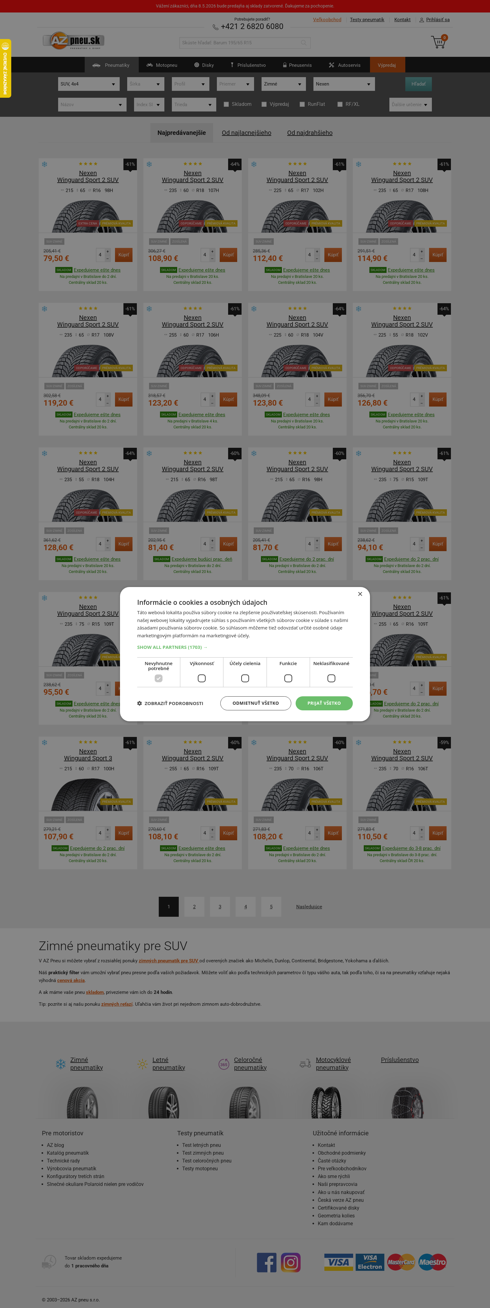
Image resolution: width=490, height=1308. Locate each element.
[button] (245, 647)
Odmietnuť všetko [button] (255, 703)
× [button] (360, 594)
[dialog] (245, 654)
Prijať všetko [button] (324, 703)
